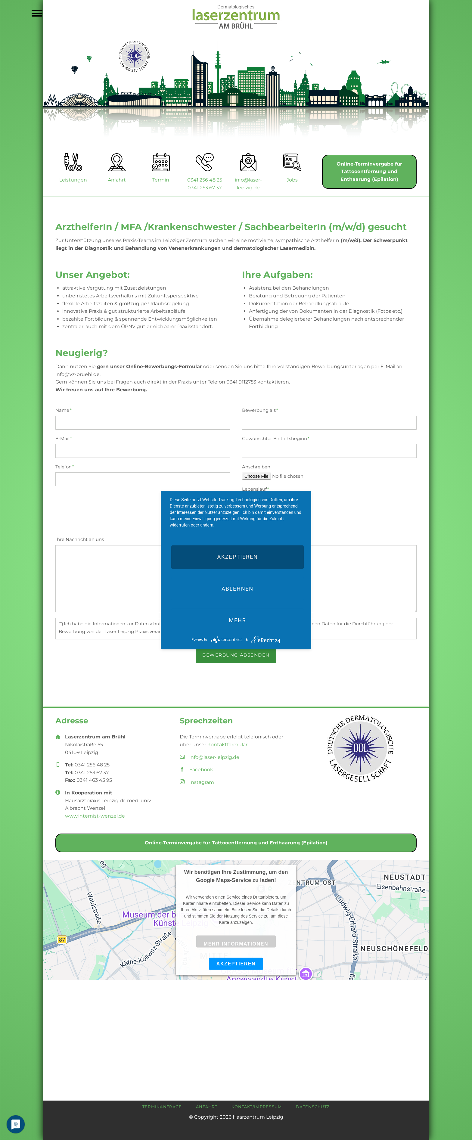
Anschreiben (256, 467)
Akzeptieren (236, 963)
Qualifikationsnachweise (270, 511)
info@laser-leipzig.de (214, 757)
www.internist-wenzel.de (95, 816)
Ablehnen (237, 589)
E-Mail (66, 438)
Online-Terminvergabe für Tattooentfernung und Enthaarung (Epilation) (369, 171)
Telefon (66, 467)
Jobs (292, 180)
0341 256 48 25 (204, 180)
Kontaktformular (227, 744)
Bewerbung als (260, 410)
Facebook (201, 769)
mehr (237, 620)
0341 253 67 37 (205, 188)
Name (66, 410)
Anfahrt (117, 180)
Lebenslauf (255, 489)
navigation (37, 14)
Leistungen (73, 180)
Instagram (201, 782)
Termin (160, 180)
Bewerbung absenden (236, 655)
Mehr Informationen (236, 943)
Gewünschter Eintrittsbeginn (275, 438)
